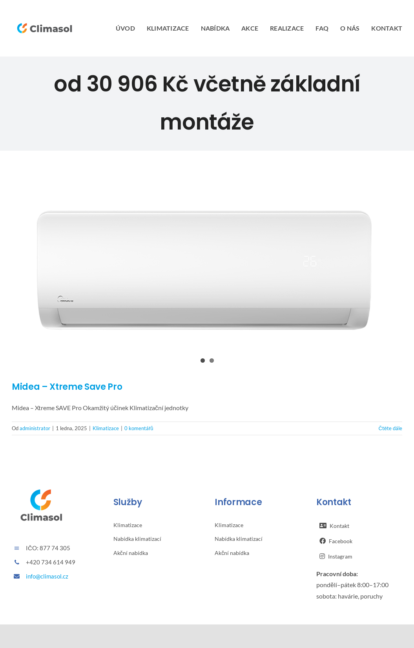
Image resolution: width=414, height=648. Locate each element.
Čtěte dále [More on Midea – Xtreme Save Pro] (390, 428)
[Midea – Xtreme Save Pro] (207, 272)
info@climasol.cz (47, 576)
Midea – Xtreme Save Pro (67, 387)
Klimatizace (106, 428)
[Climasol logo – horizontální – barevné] (44, 20)
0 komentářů (138, 428)
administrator (35, 428)
